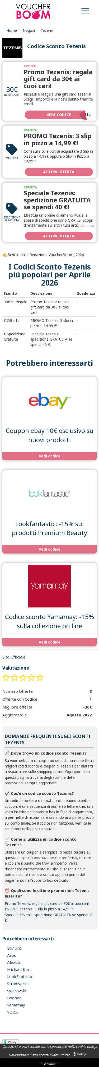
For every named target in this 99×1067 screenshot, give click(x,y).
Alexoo (13, 962)
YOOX (12, 1012)
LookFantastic (20, 976)
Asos (11, 955)
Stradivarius (18, 983)
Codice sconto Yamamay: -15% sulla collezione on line (49, 621)
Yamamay (16, 1005)
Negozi (29, 30)
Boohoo (14, 997)
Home (11, 30)
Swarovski (16, 990)
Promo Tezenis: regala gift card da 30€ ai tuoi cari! (58, 78)
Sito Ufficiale (14, 657)
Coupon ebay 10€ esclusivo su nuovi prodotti (49, 435)
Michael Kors (19, 969)
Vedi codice (69, 114)
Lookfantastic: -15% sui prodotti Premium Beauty (49, 528)
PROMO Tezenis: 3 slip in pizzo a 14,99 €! (58, 139)
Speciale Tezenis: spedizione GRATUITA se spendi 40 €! (57, 199)
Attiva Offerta (58, 171)
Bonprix (14, 948)
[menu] (85, 12)
